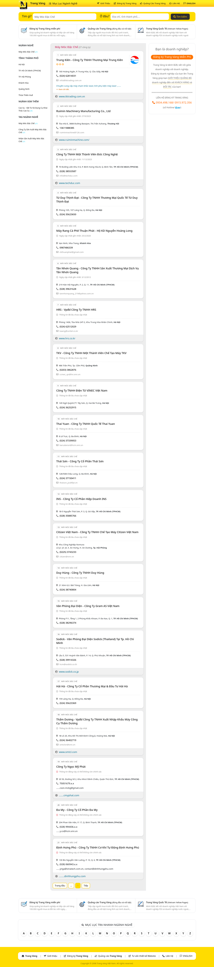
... (71, 885)
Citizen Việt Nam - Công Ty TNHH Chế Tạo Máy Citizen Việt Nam (97, 532)
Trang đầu (60, 885)
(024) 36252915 (68, 407)
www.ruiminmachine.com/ (74, 139)
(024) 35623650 (68, 214)
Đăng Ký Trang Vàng (125, 3)
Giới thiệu (52, 955)
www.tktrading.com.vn (72, 96)
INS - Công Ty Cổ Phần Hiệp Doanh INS (81, 499)
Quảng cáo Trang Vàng (109, 28)
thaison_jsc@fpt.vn (69, 482)
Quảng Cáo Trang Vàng (152, 3)
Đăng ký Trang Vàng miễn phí (44, 28)
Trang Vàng (37, 3)
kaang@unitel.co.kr (69, 331)
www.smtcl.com (68, 752)
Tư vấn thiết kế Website (144, 955)
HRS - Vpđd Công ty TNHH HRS (76, 309)
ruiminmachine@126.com (72, 132)
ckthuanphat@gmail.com (72, 252)
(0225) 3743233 (68, 552)
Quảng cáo (110, 955)
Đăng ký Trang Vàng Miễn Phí (172, 57)
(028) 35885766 (68, 515)
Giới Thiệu (103, 3)
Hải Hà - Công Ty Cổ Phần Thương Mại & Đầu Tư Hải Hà (92, 686)
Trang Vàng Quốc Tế (167, 28)
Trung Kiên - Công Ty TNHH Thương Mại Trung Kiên (89, 60)
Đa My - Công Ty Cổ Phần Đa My (77, 810)
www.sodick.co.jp (69, 671)
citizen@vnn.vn (67, 556)
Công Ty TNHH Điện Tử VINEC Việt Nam (81, 390)
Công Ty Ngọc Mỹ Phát (71, 766)
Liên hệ (169, 955)
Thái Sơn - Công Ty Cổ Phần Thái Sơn (80, 461)
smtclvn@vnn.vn (67, 744)
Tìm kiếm (180, 16)
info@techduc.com (68, 175)
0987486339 (66, 247)
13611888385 (67, 127)
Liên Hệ (174, 3)
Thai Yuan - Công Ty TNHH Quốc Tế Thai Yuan (85, 424)
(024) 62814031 (68, 75)
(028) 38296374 (68, 622)
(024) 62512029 (68, 326)
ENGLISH (189, 3)
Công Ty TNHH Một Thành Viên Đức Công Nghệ (87, 154)
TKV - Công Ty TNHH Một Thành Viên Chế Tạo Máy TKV (91, 353)
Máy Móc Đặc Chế (28, 51)
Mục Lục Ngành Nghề (63, 3)
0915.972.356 (183, 102)
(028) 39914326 (68, 659)
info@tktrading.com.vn (70, 80)
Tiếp (86, 885)
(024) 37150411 (68, 478)
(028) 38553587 (68, 171)
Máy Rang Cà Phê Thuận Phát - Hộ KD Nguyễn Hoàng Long (94, 231)
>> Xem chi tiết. (62, 89)
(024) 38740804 (68, 589)
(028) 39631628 (68, 288)
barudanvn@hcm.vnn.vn (71, 445)
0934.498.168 (164, 102)
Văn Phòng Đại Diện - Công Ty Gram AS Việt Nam (87, 606)
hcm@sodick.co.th (68, 664)
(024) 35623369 (68, 703)
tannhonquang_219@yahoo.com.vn (77, 293)
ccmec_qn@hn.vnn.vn (70, 374)
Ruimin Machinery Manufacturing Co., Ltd (83, 111)
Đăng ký (77, 955)
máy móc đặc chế (28, 123)
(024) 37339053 (68, 440)
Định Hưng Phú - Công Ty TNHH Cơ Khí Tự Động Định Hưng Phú (97, 847)
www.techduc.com (69, 183)
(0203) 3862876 (68, 369)
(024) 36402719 (68, 740)
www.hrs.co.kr (67, 338)
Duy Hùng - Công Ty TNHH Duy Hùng (80, 573)
